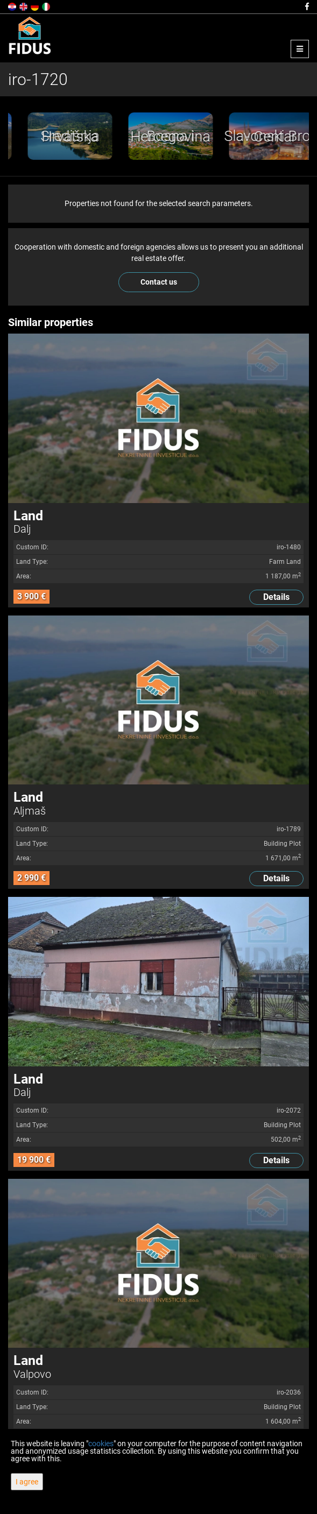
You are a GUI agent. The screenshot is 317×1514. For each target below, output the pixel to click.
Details (276, 597)
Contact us (158, 282)
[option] (101, 136)
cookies (101, 1443)
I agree (27, 1481)
